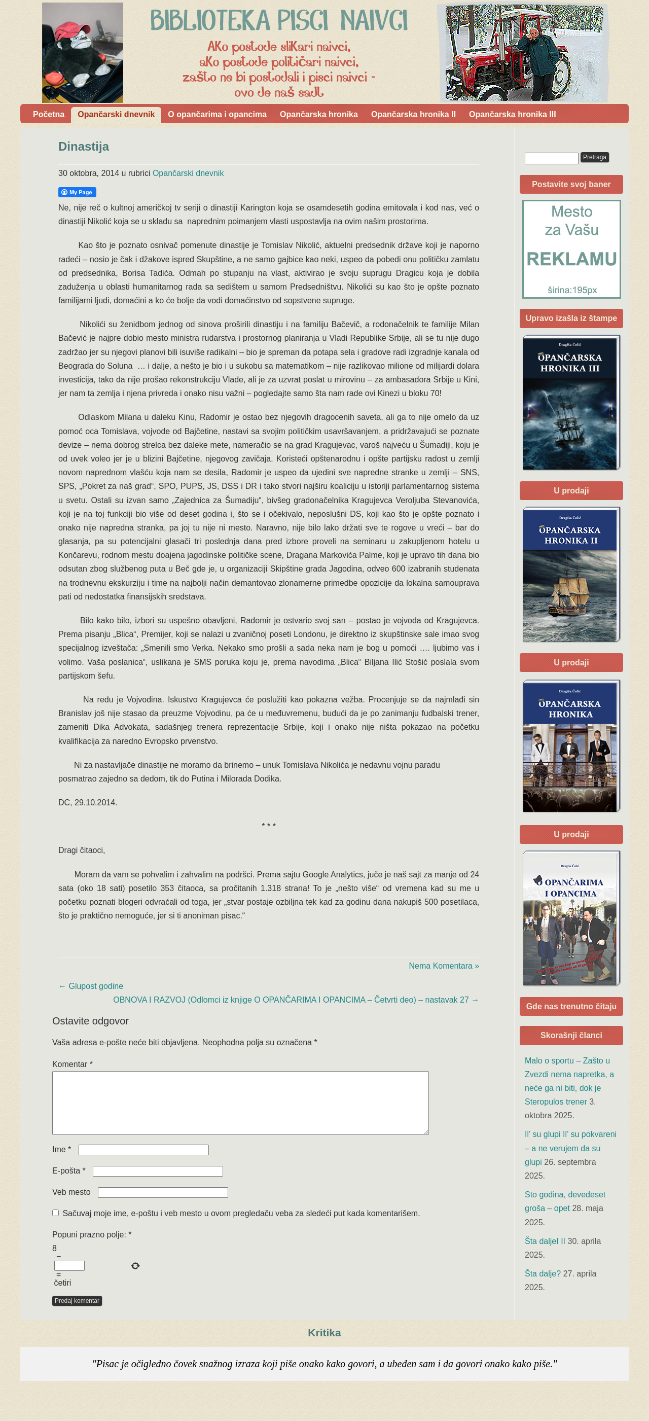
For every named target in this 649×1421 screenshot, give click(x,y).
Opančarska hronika (319, 114)
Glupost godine (90, 986)
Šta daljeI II (545, 1241)
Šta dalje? (543, 1273)
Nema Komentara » (444, 966)
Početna (48, 114)
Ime (61, 1161)
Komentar (72, 1064)
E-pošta (69, 1183)
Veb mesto (71, 1204)
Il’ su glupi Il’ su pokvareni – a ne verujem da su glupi (571, 1148)
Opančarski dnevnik (116, 114)
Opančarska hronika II (413, 114)
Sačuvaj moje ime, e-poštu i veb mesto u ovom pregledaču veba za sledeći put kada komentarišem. (241, 1225)
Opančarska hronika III (512, 114)
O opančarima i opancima (217, 114)
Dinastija (83, 146)
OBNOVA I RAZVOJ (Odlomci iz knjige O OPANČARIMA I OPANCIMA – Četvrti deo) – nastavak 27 (296, 1000)
